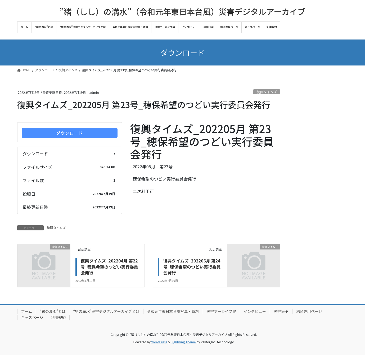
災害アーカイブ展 (221, 311)
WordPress (159, 342)
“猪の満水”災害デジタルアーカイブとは (106, 311)
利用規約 (58, 317)
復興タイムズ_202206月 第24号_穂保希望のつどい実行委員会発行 (192, 267)
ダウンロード (69, 133)
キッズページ (32, 317)
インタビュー (255, 311)
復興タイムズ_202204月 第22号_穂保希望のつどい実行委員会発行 (109, 267)
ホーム (26, 311)
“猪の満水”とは (52, 311)
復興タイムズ (266, 91)
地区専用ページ (309, 311)
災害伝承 (281, 311)
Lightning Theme (183, 342)
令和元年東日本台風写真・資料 (173, 311)
